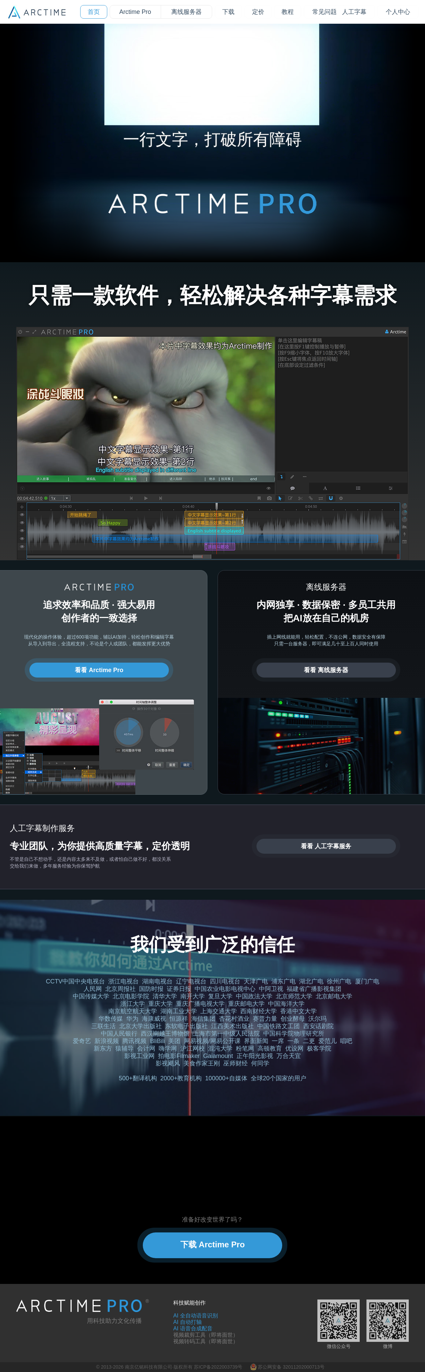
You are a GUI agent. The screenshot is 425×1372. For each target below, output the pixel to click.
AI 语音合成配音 (192, 1328)
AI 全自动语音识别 (195, 1315)
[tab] (188, 160)
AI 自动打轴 (187, 1322)
